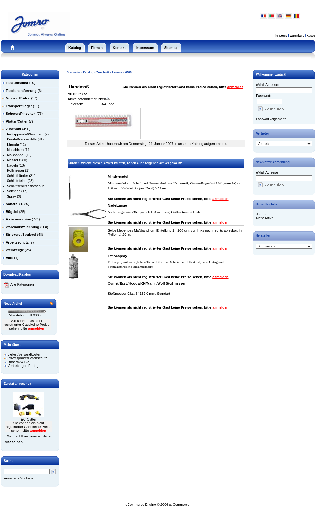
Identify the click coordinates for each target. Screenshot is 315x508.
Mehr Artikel (265, 218)
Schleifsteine (16, 181)
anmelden (36, 328)
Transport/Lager (19, 106)
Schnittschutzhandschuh (25, 186)
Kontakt (119, 48)
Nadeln (12, 165)
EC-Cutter (28, 419)
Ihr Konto (281, 35)
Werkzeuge (15, 250)
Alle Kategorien (19, 284)
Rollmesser (15, 170)
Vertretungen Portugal (24, 366)
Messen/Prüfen (18, 98)
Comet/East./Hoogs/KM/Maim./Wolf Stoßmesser (147, 283)
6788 (128, 72)
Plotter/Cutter (17, 121)
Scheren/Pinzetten (20, 113)
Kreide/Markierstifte (22, 139)
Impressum (145, 48)
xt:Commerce (179, 504)
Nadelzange (117, 205)
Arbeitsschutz (17, 242)
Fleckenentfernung (21, 91)
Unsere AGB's (18, 362)
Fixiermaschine (18, 219)
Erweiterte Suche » (18, 478)
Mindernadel (118, 176)
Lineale (117, 72)
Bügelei (12, 212)
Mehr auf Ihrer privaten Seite (28, 436)
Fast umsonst (17, 83)
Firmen (97, 48)
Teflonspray (117, 256)
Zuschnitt (102, 72)
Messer (12, 160)
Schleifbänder (17, 175)
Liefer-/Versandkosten (24, 354)
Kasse (311, 35)
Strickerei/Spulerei (21, 234)
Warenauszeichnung (22, 227)
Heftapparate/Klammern (25, 134)
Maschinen (15, 149)
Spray (11, 196)
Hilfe (9, 258)
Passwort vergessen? (271, 119)
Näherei (12, 204)
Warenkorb (297, 35)
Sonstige (13, 191)
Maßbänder (15, 155)
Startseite (73, 72)
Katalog (74, 48)
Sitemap (171, 48)
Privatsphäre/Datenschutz (27, 358)
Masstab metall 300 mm (27, 315)
